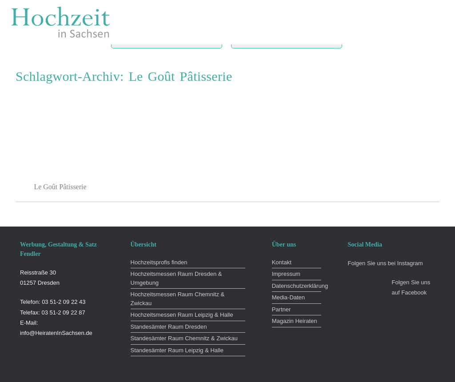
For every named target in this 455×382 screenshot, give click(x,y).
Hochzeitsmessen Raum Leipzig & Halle (182, 314)
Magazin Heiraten (294, 321)
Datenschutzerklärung (296, 286)
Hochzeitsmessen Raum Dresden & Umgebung (176, 278)
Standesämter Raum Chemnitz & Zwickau (184, 338)
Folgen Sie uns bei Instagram (385, 263)
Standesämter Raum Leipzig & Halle (177, 350)
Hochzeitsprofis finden (159, 262)
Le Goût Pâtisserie (60, 187)
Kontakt (281, 262)
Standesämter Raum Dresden (169, 326)
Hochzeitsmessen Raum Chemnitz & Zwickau (178, 298)
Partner (281, 309)
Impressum (286, 274)
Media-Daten (288, 297)
